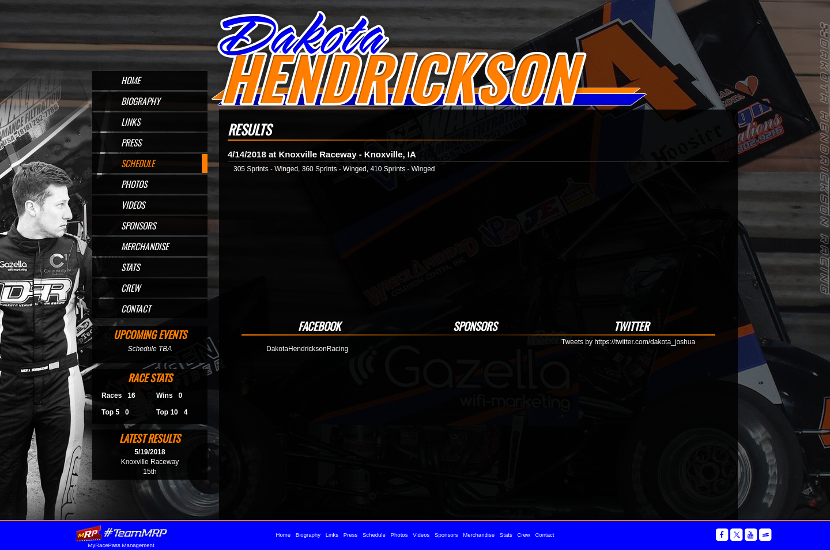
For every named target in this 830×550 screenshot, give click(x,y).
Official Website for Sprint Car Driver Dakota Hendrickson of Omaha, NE (428, 59)
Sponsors (138, 225)
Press (131, 142)
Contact (135, 308)
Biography (140, 101)
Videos (133, 205)
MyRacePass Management (121, 545)
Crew (130, 288)
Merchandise (144, 246)
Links (130, 122)
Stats (130, 267)
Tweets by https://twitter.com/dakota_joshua (628, 342)
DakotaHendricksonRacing (307, 349)
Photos (134, 184)
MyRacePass (121, 533)
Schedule (137, 163)
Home (130, 80)
